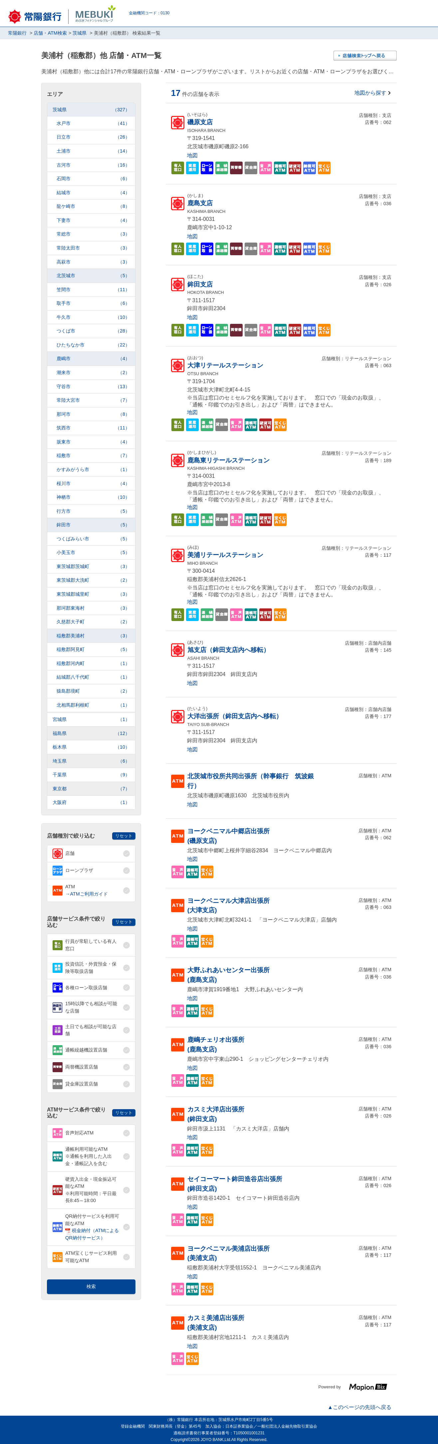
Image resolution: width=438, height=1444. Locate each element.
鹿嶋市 (93, 358)
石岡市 (93, 179)
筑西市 (93, 428)
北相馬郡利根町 (93, 705)
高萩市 (93, 262)
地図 (192, 155)
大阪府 (91, 802)
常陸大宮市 (93, 400)
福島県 (91, 733)
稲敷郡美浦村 (93, 636)
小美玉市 (93, 552)
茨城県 (91, 110)
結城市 (93, 193)
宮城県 (91, 719)
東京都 (91, 789)
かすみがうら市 (93, 469)
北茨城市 (93, 276)
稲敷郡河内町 (93, 663)
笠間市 (93, 290)
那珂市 (93, 414)
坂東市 (93, 442)
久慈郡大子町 (93, 622)
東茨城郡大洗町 (93, 580)
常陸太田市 (93, 248)
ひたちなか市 (93, 345)
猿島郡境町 (93, 691)
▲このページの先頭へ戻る (359, 1407)
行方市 (93, 511)
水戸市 (93, 123)
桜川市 (93, 483)
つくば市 (93, 331)
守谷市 (93, 386)
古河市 (93, 165)
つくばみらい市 (93, 539)
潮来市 (93, 372)
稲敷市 (93, 455)
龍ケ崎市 (93, 206)
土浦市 (93, 151)
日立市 (93, 137)
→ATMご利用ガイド (86, 894)
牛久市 (93, 317)
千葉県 (91, 775)
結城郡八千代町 (93, 677)
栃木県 (91, 747)
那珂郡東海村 (93, 608)
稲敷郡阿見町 (93, 649)
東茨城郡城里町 (93, 594)
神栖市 (93, 497)
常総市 (93, 234)
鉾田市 (93, 525)
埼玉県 (91, 761)
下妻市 (93, 220)
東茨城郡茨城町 (93, 566)
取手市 (93, 303)
